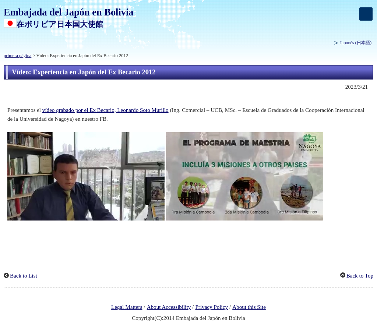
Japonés (355, 42)
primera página (17, 55)
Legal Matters (126, 307)
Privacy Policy (211, 307)
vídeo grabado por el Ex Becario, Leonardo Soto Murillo (105, 110)
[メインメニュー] (366, 14)
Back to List (23, 276)
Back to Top (359, 276)
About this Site (249, 307)
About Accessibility (169, 307)
